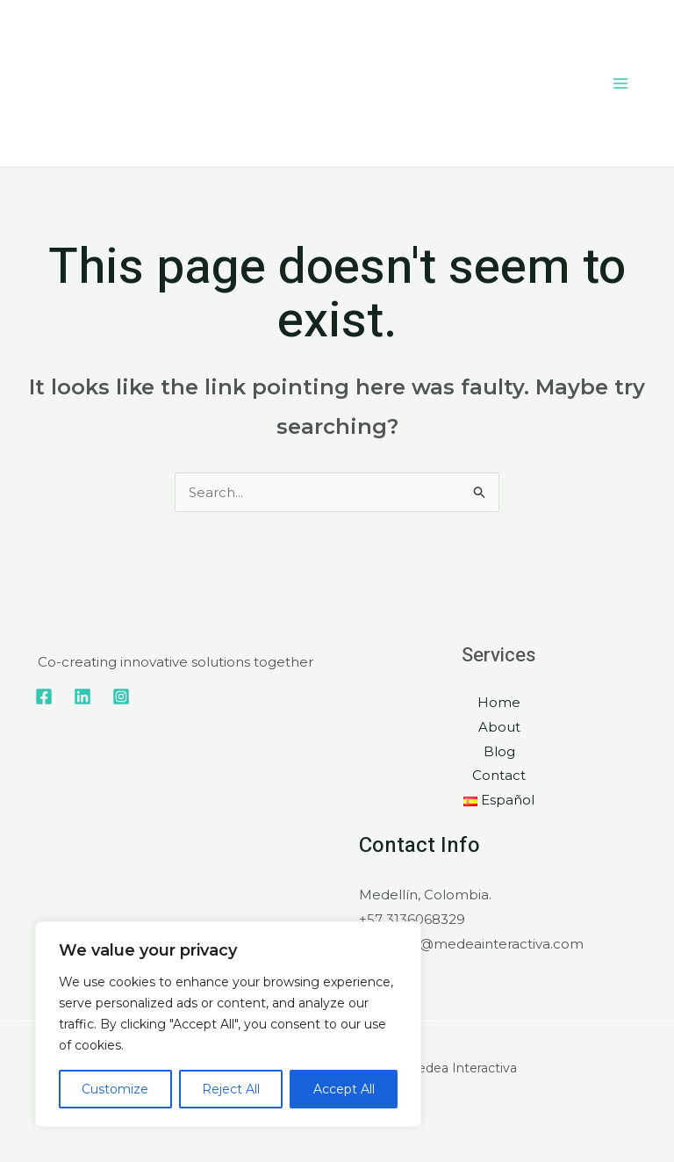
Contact (499, 775)
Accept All (344, 1089)
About (499, 726)
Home (498, 702)
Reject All (231, 1089)
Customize (115, 1089)
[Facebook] (44, 696)
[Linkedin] (82, 696)
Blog (499, 751)
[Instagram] (121, 696)
